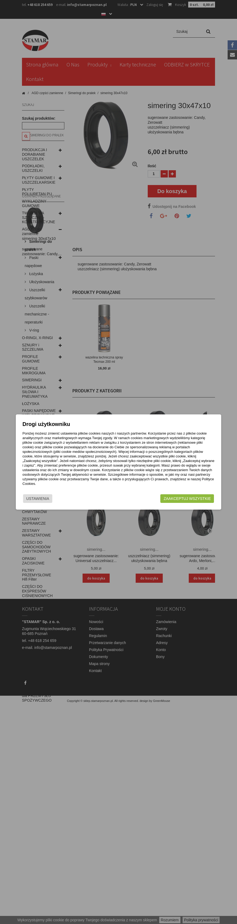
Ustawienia (45, 500)
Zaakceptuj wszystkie (179, 500)
